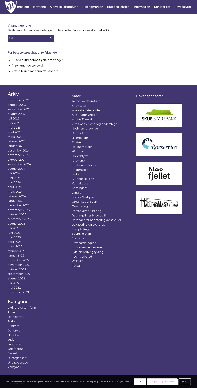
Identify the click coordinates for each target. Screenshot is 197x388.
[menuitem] (21, 7)
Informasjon (80, 170)
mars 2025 (15, 137)
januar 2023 (16, 255)
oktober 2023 (17, 214)
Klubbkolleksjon (83, 179)
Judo (11, 339)
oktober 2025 (17, 105)
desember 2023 (19, 205)
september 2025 (19, 109)
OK (140, 381)
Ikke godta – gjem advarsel (162, 381)
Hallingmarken (82, 147)
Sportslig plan (81, 233)
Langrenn (14, 344)
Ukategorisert (17, 358)
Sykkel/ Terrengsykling (87, 252)
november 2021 (18, 292)
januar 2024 (16, 200)
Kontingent (80, 188)
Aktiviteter (79, 105)
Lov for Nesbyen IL (84, 197)
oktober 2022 (17, 269)
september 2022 (19, 274)
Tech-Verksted (82, 256)
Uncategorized (18, 362)
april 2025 (14, 132)
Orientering (16, 349)
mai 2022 (14, 287)
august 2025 (16, 114)
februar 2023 (17, 251)
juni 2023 (14, 232)
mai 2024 (14, 182)
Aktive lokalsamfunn (86, 101)
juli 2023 (14, 228)
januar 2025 (16, 146)
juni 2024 (14, 178)
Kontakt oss (80, 183)
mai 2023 (14, 237)
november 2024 (19, 155)
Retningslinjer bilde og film (90, 215)
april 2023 (15, 242)
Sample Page (81, 229)
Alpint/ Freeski (82, 119)
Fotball (12, 321)
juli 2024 (14, 173)
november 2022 (19, 265)
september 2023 (19, 219)
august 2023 (16, 223)
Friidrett (13, 326)
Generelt (14, 330)
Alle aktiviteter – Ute (86, 110)
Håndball (14, 335)
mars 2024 (15, 191)
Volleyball (14, 367)
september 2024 (19, 164)
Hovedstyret (80, 156)
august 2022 (16, 278)
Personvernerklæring (86, 211)
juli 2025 (13, 118)
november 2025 (19, 100)
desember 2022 (19, 260)
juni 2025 (14, 123)
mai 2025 (14, 127)
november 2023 (19, 210)
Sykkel (12, 353)
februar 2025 (16, 141)
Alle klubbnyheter (84, 115)
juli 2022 (14, 283)
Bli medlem (80, 137)
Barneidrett (16, 317)
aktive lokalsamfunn (22, 307)
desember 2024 (19, 150)
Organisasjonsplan (85, 201)
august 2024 (16, 168)
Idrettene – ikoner (84, 165)
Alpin (11, 312)
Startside (78, 238)
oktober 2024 (17, 159)
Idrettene (78, 160)
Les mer (184, 381)
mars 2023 (15, 246)
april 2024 (15, 187)
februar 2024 (17, 196)
